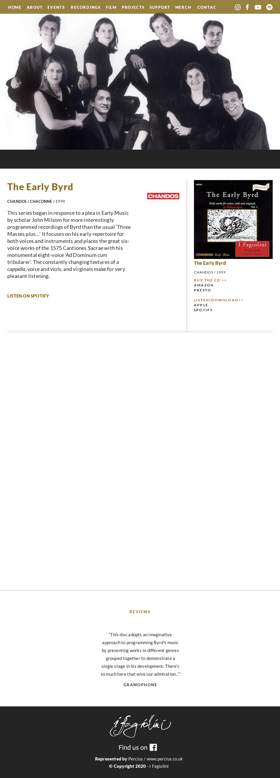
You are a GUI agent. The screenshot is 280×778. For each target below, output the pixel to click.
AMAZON (204, 285)
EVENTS (57, 7)
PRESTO (202, 290)
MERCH (183, 8)
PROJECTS (133, 8)
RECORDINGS (86, 8)
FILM (111, 8)
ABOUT (35, 8)
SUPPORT (160, 8)
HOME (15, 7)
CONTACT (207, 8)
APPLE (201, 305)
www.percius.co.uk (165, 758)
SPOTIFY (203, 310)
